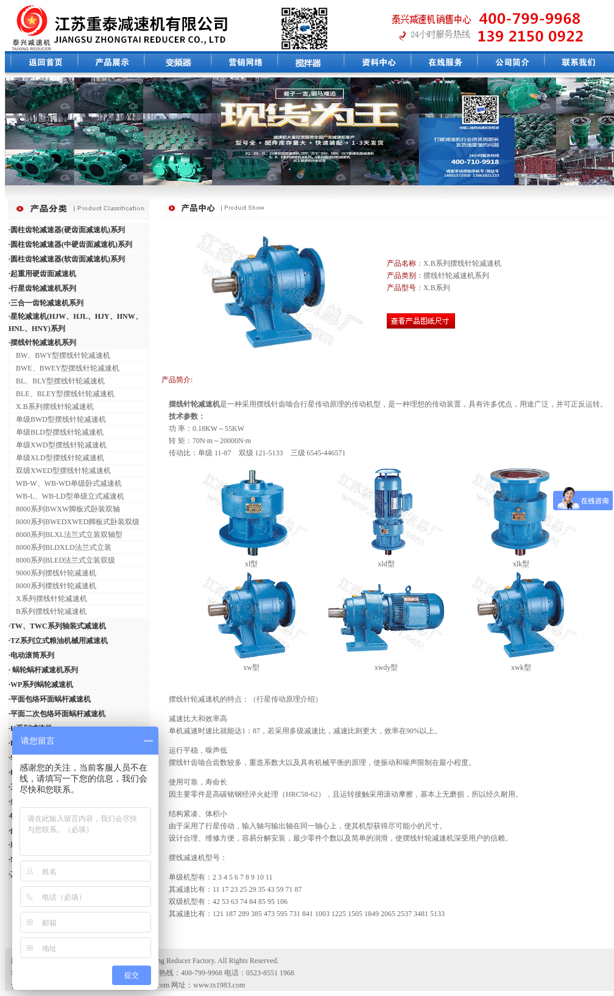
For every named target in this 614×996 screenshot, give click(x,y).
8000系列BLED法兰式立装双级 (62, 560)
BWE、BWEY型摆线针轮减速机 (64, 368)
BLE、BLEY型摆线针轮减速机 (62, 394)
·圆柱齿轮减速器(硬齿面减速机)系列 (67, 230)
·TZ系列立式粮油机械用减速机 (58, 640)
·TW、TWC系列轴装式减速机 (57, 626)
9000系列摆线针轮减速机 (52, 573)
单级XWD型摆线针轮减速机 (58, 445)
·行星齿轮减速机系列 (42, 288)
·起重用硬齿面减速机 (42, 273)
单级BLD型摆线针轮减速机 (56, 432)
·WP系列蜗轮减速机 (41, 684)
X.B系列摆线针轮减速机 (51, 406)
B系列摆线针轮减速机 (47, 611)
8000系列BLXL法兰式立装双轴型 (65, 534)
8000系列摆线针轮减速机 (52, 586)
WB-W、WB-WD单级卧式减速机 (65, 483)
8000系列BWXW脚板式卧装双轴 (64, 509)
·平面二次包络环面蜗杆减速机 (57, 714)
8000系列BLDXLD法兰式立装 (60, 547)
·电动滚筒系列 (31, 655)
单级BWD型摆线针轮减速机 (57, 419)
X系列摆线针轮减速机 (48, 598)
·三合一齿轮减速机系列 (46, 303)
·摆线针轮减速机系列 (42, 342)
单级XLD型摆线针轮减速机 (56, 458)
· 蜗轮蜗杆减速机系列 (43, 670)
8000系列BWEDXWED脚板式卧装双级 (74, 522)
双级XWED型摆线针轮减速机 (60, 470)
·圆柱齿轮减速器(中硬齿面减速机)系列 (70, 244)
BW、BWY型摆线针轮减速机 (59, 355)
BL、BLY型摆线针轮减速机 (57, 381)
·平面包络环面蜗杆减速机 (50, 699)
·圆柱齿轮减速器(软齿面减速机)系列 (67, 259)
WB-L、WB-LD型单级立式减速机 (66, 496)
